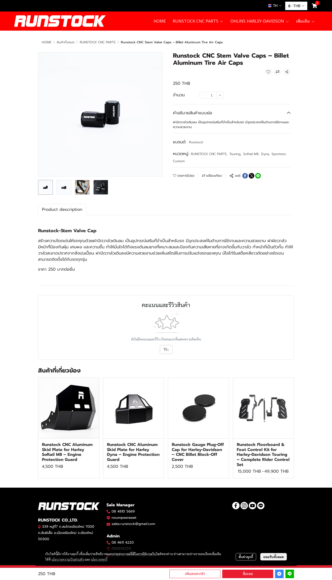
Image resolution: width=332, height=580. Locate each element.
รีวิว (166, 349)
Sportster (279, 154)
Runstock (196, 142)
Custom (179, 161)
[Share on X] (251, 176)
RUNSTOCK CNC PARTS (98, 42)
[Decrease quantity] (203, 95)
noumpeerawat (124, 517)
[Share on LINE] (258, 176)
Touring (235, 154)
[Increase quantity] (220, 95)
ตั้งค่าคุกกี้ (246, 557)
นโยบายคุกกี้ (99, 559)
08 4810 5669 (123, 511)
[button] (275, 6)
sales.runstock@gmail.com (133, 523)
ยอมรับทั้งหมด (273, 557)
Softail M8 (251, 154)
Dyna (265, 154)
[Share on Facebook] (245, 176)
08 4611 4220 (123, 542)
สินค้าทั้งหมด (65, 42)
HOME (46, 42)
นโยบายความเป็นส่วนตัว (67, 559)
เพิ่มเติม (305, 21)
